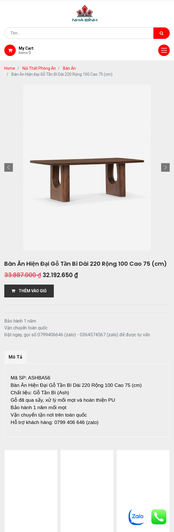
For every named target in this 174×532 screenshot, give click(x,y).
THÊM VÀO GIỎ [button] (29, 291)
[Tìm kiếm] (161, 33)
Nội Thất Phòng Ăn (39, 68)
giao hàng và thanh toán (123, 481)
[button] (8, 167)
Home (9, 68)
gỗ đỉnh (102, 488)
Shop (81, 481)
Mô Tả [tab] (15, 357)
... (61, 454)
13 (71, 454)
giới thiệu (56, 481)
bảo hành (74, 488)
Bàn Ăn (69, 68)
